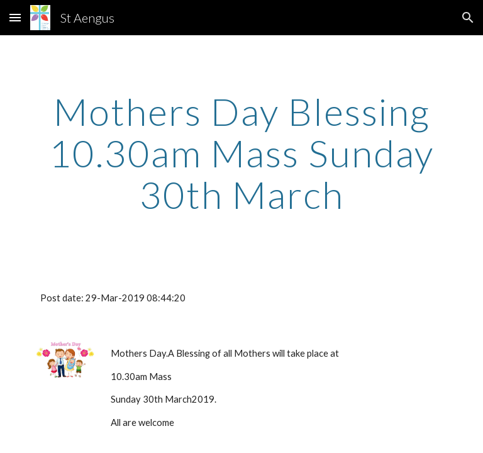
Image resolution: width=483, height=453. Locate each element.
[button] (15, 17)
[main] (241, 153)
